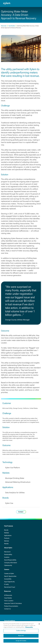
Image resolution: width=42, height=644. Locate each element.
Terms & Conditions (9, 620)
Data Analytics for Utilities (15, 493)
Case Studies (11, 25)
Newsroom (7, 552)
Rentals (6, 543)
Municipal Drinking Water (14, 478)
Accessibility (7, 579)
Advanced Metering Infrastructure (17, 482)
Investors (6, 557)
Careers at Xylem (9, 573)
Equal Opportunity (9, 581)
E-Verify (6, 584)
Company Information (10, 562)
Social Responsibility (10, 560)
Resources (4, 25)
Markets (6, 533)
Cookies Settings (21, 631)
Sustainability (8, 554)
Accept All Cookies (21, 641)
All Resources (8, 595)
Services (6, 541)
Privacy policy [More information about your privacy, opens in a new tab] (29, 628)
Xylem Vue (9, 503)
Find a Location (8, 600)
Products (6, 538)
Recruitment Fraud (9, 587)
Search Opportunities (10, 576)
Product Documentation (11, 606)
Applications (7, 535)
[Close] (39, 625)
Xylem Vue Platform (12, 468)
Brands (6, 530)
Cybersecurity (8, 565)
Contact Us (7, 609)
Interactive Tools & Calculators (13, 603)
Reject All (21, 636)
